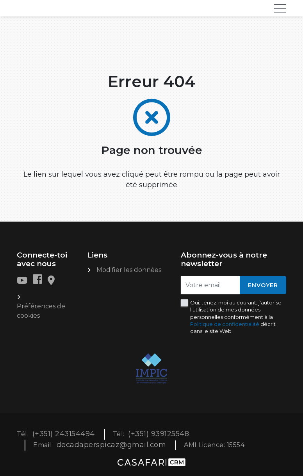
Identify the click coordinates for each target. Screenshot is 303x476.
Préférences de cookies (41, 310)
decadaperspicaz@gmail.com (111, 444)
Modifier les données (128, 270)
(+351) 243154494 (63, 433)
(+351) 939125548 (158, 433)
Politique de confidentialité (224, 324)
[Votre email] (210, 285)
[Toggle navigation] (280, 8)
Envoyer (263, 285)
